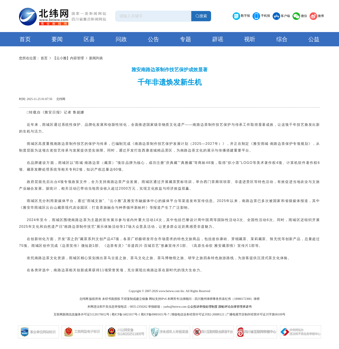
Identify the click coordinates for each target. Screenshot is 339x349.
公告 (153, 39)
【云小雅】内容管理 (68, 58)
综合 (282, 39)
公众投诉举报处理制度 (202, 306)
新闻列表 (96, 58)
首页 (25, 39)
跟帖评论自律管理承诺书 (235, 306)
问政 (121, 39)
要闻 (57, 39)
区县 (89, 39)
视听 (249, 39)
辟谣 (217, 39)
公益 (314, 39)
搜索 (201, 16)
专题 (185, 39)
